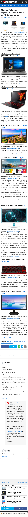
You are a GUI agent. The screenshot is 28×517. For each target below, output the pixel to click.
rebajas (3, 343)
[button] (1, 2)
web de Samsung (15, 256)
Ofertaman (13, 403)
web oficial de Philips (6, 337)
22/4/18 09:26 (7, 451)
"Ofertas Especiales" (19, 32)
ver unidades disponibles (12, 78)
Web (24, 488)
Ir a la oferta (19, 56)
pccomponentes (17, 341)
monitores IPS (9, 341)
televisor (11, 343)
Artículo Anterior (5, 482)
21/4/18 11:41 (12, 404)
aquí (19, 83)
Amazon (10, 5)
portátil (23, 341)
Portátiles (3, 5)
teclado (7, 343)
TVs (14, 5)
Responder (4, 398)
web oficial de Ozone (17, 288)
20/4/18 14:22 (7, 363)
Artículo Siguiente (22, 482)
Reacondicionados (21, 5)
